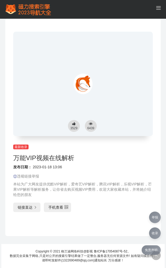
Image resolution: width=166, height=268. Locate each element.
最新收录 (21, 147)
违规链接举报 (26, 176)
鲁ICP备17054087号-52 (110, 251)
